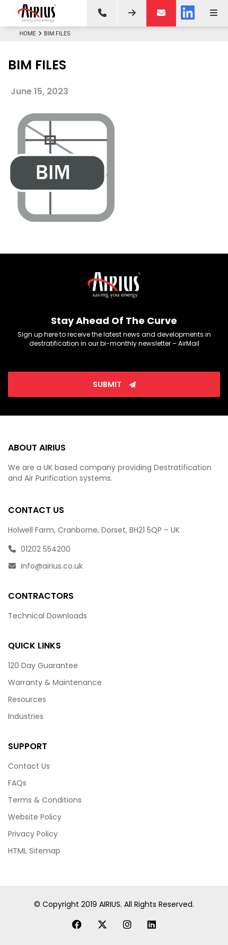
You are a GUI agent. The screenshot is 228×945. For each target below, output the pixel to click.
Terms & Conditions (45, 800)
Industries (25, 716)
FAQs (17, 783)
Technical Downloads (47, 615)
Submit (114, 384)
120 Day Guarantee (43, 665)
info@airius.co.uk (45, 566)
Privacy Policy (33, 834)
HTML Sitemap (34, 850)
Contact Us (29, 766)
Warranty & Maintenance (55, 682)
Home (32, 33)
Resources (27, 699)
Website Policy (35, 817)
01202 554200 (39, 549)
